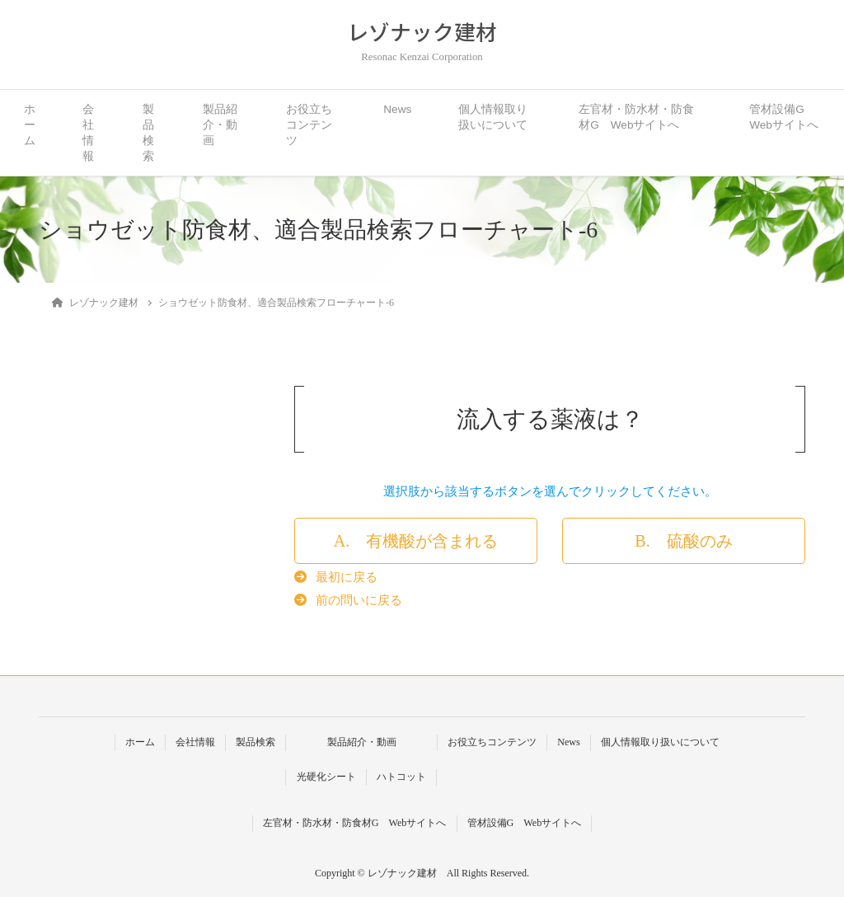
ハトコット (401, 776)
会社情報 (88, 132)
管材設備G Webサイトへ (783, 117)
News (397, 109)
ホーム (29, 125)
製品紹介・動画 (220, 125)
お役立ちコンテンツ (309, 125)
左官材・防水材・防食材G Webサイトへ (636, 117)
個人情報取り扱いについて (493, 117)
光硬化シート (326, 776)
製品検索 (148, 132)
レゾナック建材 (422, 32)
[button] (415, 541)
